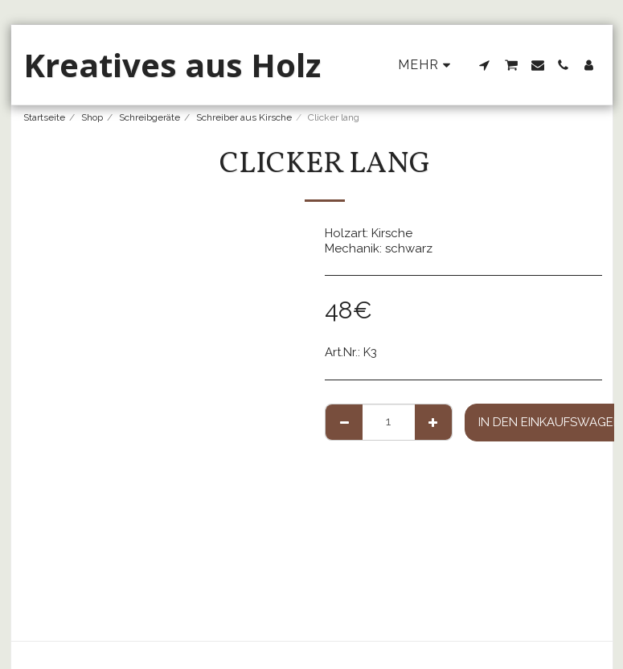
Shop (92, 117)
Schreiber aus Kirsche (244, 117)
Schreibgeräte (149, 117)
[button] (485, 65)
